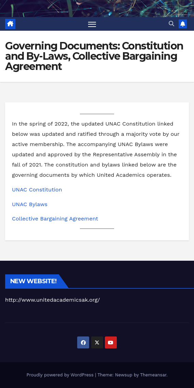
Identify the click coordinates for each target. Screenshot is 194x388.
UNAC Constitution (37, 189)
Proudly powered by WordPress (60, 374)
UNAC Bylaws (29, 204)
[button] (171, 23)
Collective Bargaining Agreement (55, 218)
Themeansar (153, 374)
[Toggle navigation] (92, 24)
